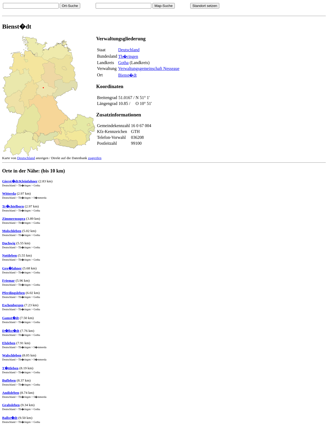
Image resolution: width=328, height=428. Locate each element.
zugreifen (94, 158)
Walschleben (11, 355)
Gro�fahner (12, 268)
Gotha (123, 62)
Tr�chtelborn (13, 206)
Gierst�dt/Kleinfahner (20, 181)
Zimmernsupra (13, 219)
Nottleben (9, 255)
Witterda (9, 193)
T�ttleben (10, 368)
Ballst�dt (9, 418)
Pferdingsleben (13, 293)
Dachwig (8, 243)
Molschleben (11, 231)
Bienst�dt (127, 75)
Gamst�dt (10, 318)
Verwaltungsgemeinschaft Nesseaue (149, 68)
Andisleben (10, 393)
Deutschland (129, 50)
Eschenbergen (12, 305)
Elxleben (8, 343)
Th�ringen (128, 56)
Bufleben (9, 380)
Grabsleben (11, 405)
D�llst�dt (10, 331)
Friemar (8, 280)
